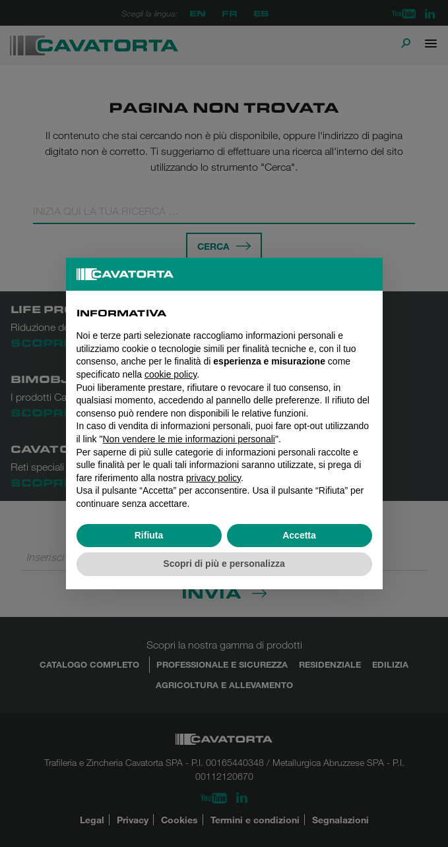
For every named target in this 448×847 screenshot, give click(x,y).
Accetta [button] (299, 535)
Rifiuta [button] (149, 535)
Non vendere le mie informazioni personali (188, 439)
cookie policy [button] (170, 374)
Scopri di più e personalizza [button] (223, 563)
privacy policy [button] (213, 478)
